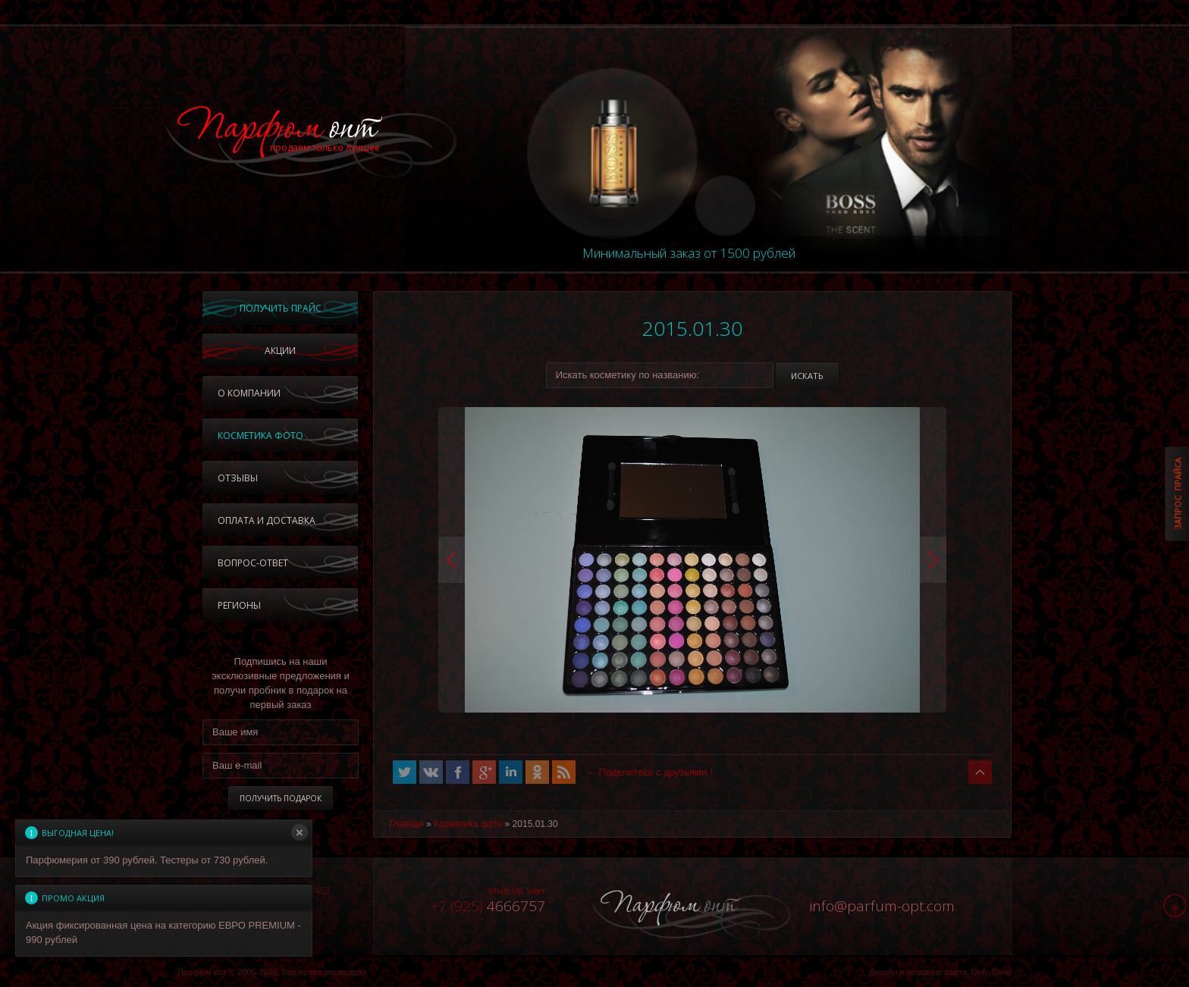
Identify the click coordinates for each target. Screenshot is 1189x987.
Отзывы (238, 478)
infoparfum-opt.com (882, 906)
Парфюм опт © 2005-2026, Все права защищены (271, 971)
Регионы (239, 605)
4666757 (487, 906)
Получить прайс (281, 308)
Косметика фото (260, 435)
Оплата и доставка (266, 520)
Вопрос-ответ (253, 562)
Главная (406, 824)
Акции (280, 350)
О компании (249, 393)
